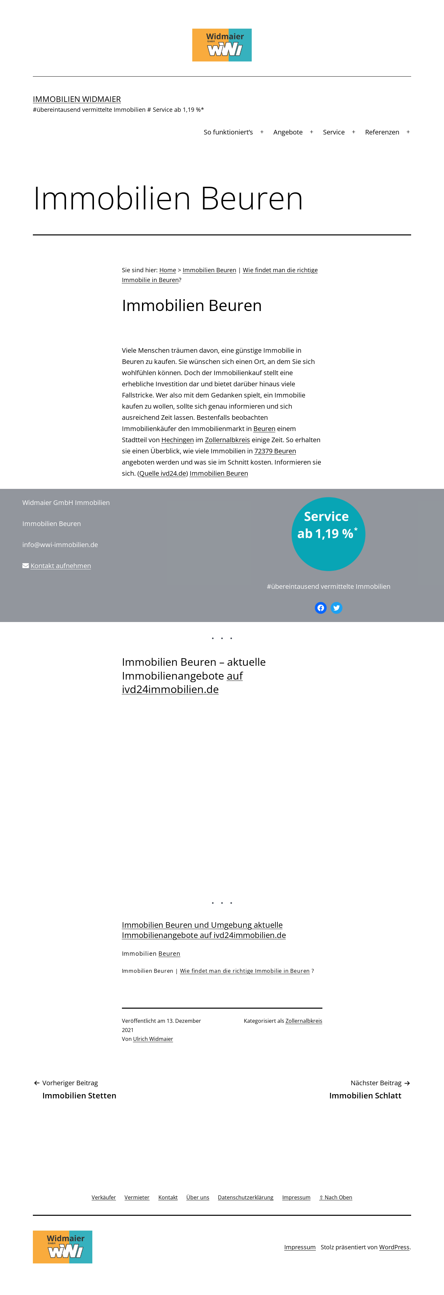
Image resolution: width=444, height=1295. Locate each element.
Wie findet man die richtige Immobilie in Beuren (245, 970)
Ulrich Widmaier (153, 1039)
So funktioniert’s (228, 132)
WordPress (394, 1247)
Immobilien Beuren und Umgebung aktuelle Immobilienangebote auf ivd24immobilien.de (204, 929)
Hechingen (177, 439)
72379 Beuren (275, 450)
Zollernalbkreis (227, 439)
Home (167, 270)
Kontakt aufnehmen (61, 565)
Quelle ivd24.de (162, 473)
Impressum (300, 1247)
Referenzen (382, 132)
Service (334, 132)
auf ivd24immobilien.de (182, 682)
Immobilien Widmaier (77, 98)
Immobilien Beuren (209, 270)
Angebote (288, 132)
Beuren (264, 428)
